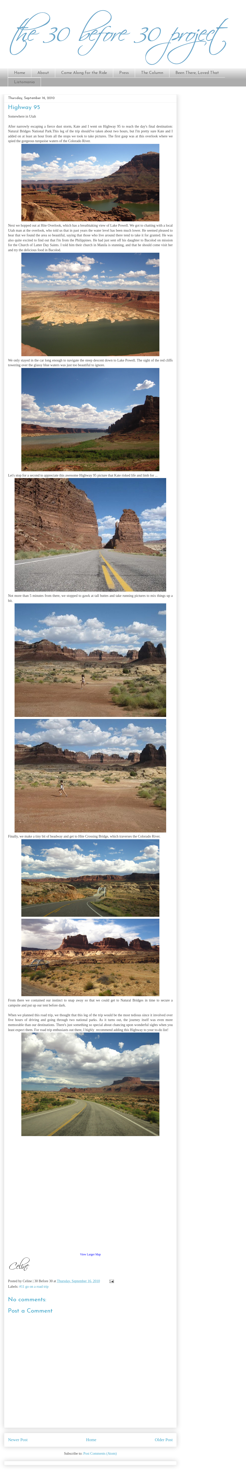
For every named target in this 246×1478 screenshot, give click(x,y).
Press (124, 73)
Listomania (24, 82)
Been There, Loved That (197, 73)
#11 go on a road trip (34, 1286)
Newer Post (18, 1439)
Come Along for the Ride (84, 73)
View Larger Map (90, 1254)
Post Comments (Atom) (100, 1453)
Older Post (164, 1439)
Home (19, 73)
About (43, 73)
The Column (152, 73)
